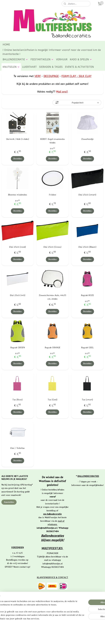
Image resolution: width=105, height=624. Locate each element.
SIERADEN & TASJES (51, 66)
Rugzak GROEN (17, 347)
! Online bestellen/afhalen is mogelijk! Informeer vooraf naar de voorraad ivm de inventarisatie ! (52, 52)
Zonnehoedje (87, 139)
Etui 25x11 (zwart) (87, 194)
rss (48, 618)
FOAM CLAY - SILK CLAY (76, 76)
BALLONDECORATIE (15, 59)
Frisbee (52, 194)
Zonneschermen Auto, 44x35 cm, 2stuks (52, 297)
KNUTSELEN (11, 66)
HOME (6, 44)
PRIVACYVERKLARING (53, 605)
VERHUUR (61, 59)
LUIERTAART (29, 66)
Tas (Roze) (17, 399)
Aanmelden (9, 502)
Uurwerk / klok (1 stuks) (17, 139)
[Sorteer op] (77, 102)
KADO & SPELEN (81, 59)
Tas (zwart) (87, 399)
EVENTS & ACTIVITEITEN (79, 66)
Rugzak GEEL (87, 347)
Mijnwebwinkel (83, 618)
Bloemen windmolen (17, 194)
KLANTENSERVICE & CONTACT (52, 577)
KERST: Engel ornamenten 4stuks (52, 141)
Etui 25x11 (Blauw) (87, 247)
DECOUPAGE (51, 76)
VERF (37, 76)
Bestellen (17, 158)
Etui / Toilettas (17, 448)
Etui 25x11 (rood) (17, 247)
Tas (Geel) (52, 399)
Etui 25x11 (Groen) (52, 247)
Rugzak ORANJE (52, 347)
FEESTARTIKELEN (42, 59)
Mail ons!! (62, 91)
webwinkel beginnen (58, 618)
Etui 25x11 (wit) (17, 295)
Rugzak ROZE (87, 295)
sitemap (42, 618)
